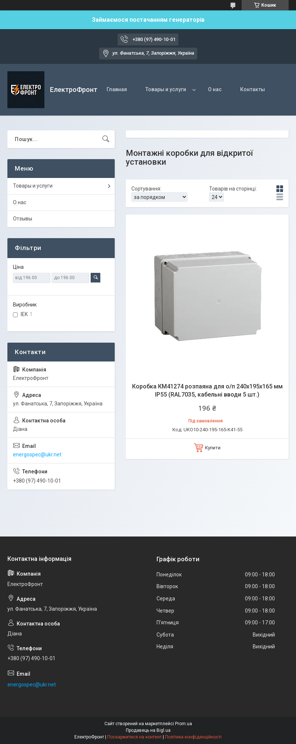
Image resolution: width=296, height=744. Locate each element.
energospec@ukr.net (37, 454)
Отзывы (22, 219)
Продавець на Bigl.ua (148, 730)
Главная (117, 89)
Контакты (252, 89)
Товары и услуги (165, 89)
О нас (215, 89)
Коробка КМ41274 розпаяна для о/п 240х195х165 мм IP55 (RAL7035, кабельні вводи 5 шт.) (207, 390)
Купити (213, 447)
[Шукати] (106, 139)
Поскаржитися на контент (134, 737)
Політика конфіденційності (193, 737)
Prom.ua (183, 723)
